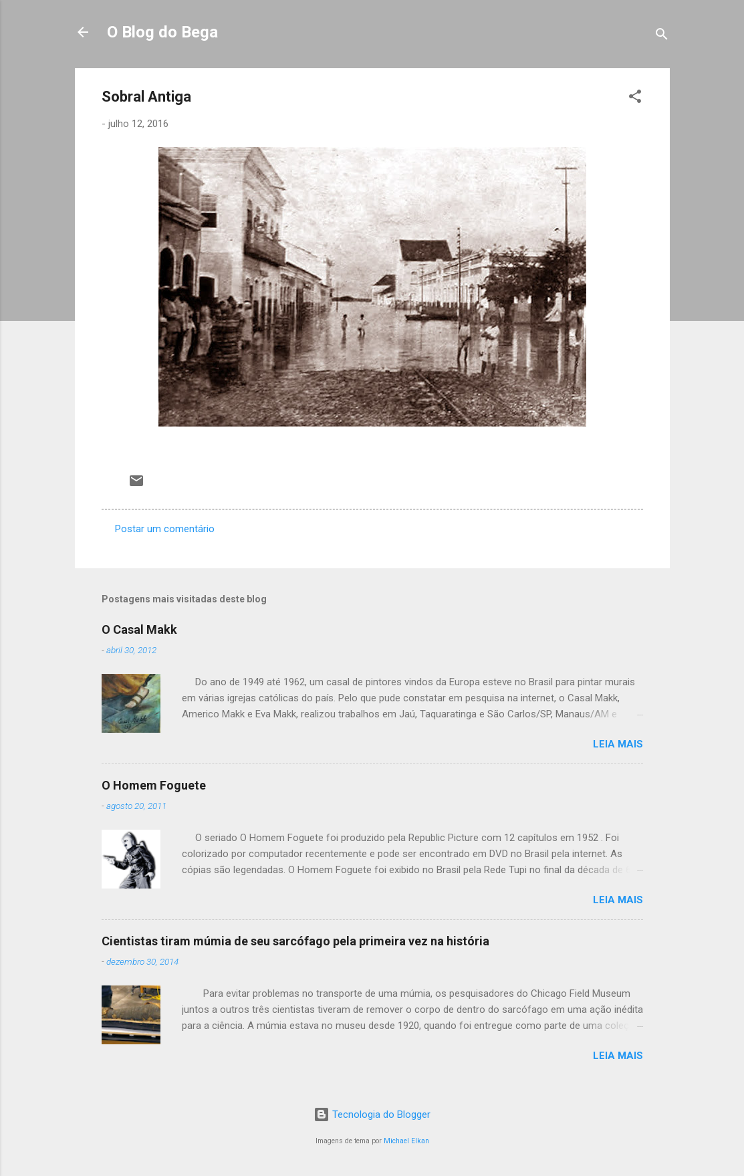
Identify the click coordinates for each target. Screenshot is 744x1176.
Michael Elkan (406, 1141)
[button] (635, 98)
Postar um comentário (165, 529)
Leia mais (618, 744)
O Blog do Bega (162, 32)
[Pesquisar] (662, 36)
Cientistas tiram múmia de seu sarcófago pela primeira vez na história (295, 941)
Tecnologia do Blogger (372, 1114)
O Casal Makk (139, 629)
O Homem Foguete (154, 785)
